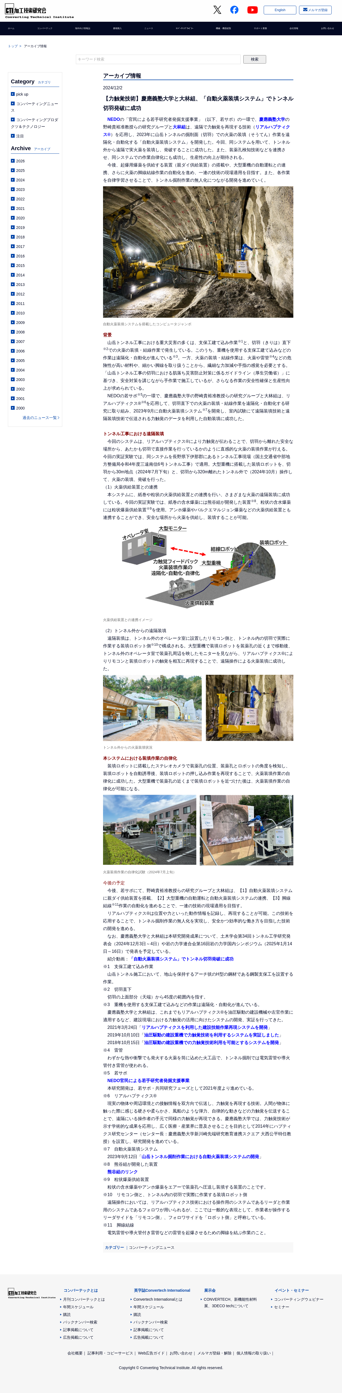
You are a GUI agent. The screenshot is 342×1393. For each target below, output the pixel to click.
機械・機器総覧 (222, 31)
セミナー (281, 1307)
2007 (20, 341)
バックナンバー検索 (80, 1322)
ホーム (13, 31)
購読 (67, 1314)
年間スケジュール (78, 1307)
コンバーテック (45, 31)
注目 (20, 136)
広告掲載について (78, 1337)
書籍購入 (118, 31)
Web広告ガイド (151, 1353)
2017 (20, 246)
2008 (20, 332)
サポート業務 (259, 31)
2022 (20, 199)
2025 (20, 170)
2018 (20, 237)
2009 (20, 322)
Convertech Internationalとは (158, 1299)
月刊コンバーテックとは (84, 1299)
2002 (20, 389)
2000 (20, 408)
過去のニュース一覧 (40, 417)
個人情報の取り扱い (254, 1353)
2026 (20, 161)
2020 (20, 218)
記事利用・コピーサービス (110, 1353)
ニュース (145, 31)
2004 (20, 370)
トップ (13, 46)
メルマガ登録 (317, 12)
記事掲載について (78, 1330)
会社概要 (75, 1353)
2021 (20, 208)
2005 (20, 360)
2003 (20, 379)
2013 (20, 284)
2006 (20, 351)
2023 (20, 189)
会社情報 (291, 31)
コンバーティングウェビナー (299, 1299)
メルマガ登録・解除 (214, 1353)
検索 (255, 59)
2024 (20, 180)
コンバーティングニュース (152, 1247)
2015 (20, 265)
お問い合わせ (322, 31)
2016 (20, 256)
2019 (20, 227)
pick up (22, 94)
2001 (20, 398)
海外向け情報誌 (84, 31)
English (279, 12)
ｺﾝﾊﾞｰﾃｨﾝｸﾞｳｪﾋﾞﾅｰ (181, 31)
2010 (20, 313)
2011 (20, 303)
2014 (20, 275)
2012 (20, 294)
